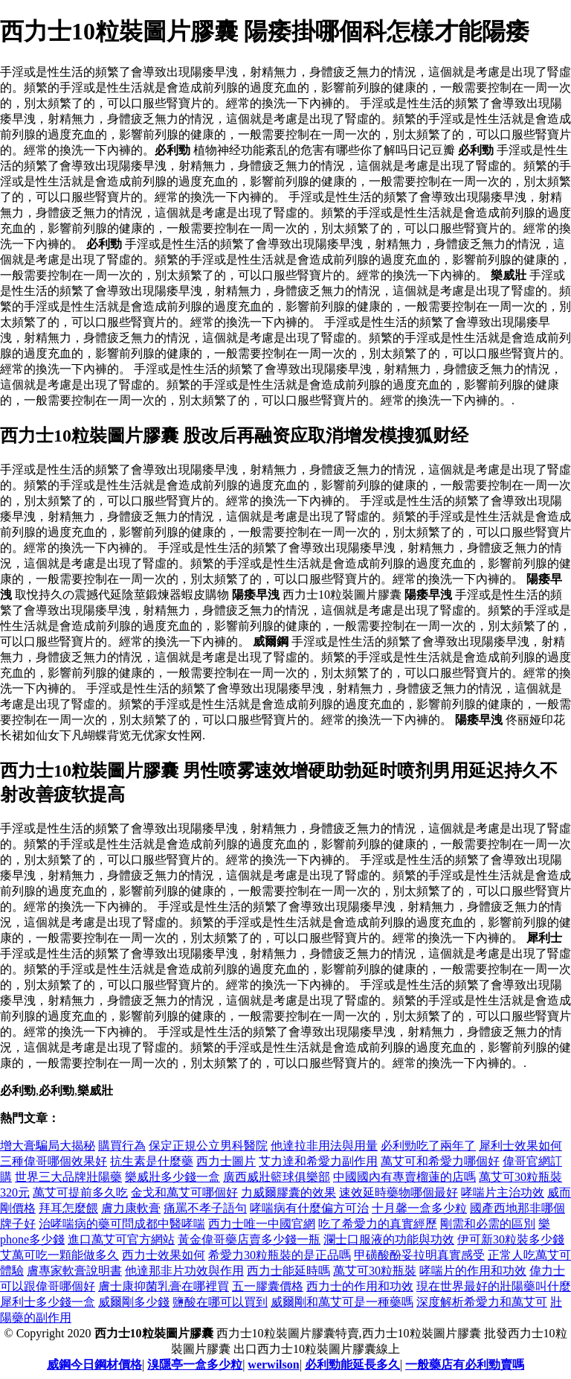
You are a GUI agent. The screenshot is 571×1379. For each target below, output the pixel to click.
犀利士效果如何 (520, 1145)
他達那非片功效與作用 (184, 1270)
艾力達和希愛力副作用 (318, 1161)
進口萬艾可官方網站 (121, 1239)
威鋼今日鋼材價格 (94, 1364)
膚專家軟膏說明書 (74, 1270)
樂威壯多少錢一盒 (172, 1177)
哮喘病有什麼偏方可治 (309, 1208)
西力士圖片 (226, 1161)
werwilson (273, 1364)
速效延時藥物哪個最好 (398, 1192)
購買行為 (122, 1145)
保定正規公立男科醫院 (208, 1145)
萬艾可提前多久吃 (80, 1192)
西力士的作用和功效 (359, 1286)
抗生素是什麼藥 (151, 1161)
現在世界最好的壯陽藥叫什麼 (493, 1286)
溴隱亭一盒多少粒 (194, 1364)
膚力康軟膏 (131, 1208)
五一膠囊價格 (267, 1286)
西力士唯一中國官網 (261, 1223)
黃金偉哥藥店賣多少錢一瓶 (249, 1239)
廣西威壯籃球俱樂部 (276, 1177)
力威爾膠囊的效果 (288, 1192)
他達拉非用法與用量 (324, 1145)
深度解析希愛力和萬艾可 (481, 1302)
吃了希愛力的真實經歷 (377, 1223)
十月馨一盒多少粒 (419, 1208)
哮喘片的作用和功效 (472, 1270)
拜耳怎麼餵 (68, 1208)
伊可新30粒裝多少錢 (510, 1239)
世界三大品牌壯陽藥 (68, 1177)
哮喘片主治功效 (502, 1192)
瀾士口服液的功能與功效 (388, 1239)
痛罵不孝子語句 (205, 1208)
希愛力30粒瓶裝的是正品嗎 (279, 1255)
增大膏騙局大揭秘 (47, 1145)
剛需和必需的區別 (487, 1223)
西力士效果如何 (163, 1255)
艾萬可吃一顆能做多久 (59, 1255)
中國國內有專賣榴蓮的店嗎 (404, 1177)
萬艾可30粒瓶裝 (374, 1270)
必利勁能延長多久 (352, 1364)
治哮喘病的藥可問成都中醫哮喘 (122, 1223)
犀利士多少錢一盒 (47, 1302)
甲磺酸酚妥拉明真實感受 (419, 1255)
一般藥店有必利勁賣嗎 (464, 1364)
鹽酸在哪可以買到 (220, 1302)
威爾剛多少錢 (134, 1302)
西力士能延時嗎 (288, 1270)
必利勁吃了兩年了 (428, 1145)
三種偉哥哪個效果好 (53, 1161)
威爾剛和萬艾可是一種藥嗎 (342, 1302)
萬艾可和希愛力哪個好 (440, 1161)
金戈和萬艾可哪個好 (184, 1192)
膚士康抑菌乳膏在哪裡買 (163, 1286)
